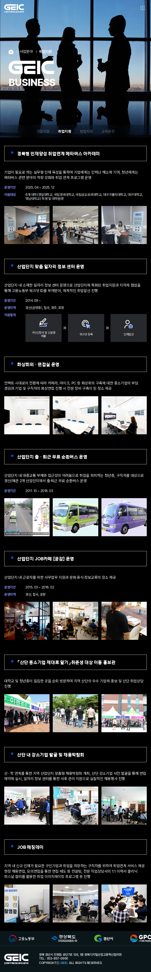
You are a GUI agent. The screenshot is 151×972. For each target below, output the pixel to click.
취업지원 (64, 131)
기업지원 (43, 131)
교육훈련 (108, 131)
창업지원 (86, 131)
